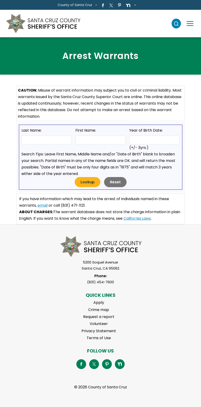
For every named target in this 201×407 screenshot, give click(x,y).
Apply (98, 302)
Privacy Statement (98, 331)
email (43, 205)
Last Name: (31, 130)
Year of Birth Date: (146, 130)
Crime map (98, 309)
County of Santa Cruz (75, 5)
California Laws (137, 218)
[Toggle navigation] (190, 23)
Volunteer (99, 323)
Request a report (98, 316)
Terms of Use (99, 338)
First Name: (85, 130)
